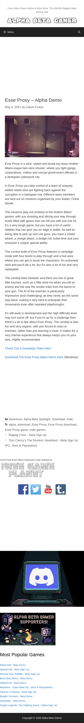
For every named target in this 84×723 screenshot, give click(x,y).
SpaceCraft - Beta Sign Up (14, 669)
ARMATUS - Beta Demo (13, 682)
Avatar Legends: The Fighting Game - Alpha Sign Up (28, 705)
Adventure (15, 419)
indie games (37, 429)
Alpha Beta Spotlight (37, 419)
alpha (12, 424)
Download (58, 419)
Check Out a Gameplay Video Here (28, 348)
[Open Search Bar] (79, 32)
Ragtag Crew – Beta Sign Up (27, 435)
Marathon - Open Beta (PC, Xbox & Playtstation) (26, 687)
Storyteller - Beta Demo (12, 700)
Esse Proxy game (16, 429)
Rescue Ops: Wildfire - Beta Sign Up (20, 674)
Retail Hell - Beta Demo (13, 665)
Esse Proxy (39, 424)
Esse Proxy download (62, 424)
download (24, 424)
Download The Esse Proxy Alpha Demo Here (34, 357)
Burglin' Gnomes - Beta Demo (16, 696)
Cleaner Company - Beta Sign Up (18, 691)
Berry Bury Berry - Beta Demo (16, 678)
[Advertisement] (42, 64)
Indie (70, 419)
